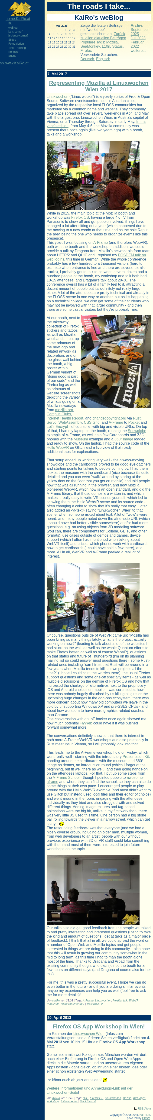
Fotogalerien (16, 43)
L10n (106, 46)
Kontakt (13, 51)
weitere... (138, 51)
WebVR (134, 1000)
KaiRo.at (145, 1115)
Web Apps (139, 1098)
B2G (85, 1098)
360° (118, 439)
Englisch (103, 59)
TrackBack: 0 (95, 1003)
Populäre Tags (92, 42)
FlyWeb (86, 723)
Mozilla (112, 42)
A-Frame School (66, 778)
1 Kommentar (69, 1101)
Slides (12, 39)
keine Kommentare (72, 1003)
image (128, 439)
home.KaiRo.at (18, 19)
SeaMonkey (90, 46)
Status (117, 46)
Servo (51, 422)
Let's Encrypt (57, 427)
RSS (141, 1108)
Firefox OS (80, 217)
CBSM (146, 1118)
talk (125, 1000)
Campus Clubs (59, 414)
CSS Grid (92, 422)
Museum (81, 439)
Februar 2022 (137, 44)
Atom (147, 1108)
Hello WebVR (58, 447)
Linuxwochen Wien (88, 1034)
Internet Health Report (65, 418)
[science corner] (18, 35)
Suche (12, 55)
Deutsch (87, 59)
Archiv (136, 25)
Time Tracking (17, 48)
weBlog (12, 27)
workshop (53, 1003)
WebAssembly (70, 422)
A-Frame (100, 242)
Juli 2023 (138, 38)
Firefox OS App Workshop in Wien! (99, 1026)
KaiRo (56, 1000)
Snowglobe (137, 431)
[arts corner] (15, 31)
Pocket (134, 422)
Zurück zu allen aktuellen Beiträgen (103, 36)
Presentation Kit (136, 757)
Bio (10, 23)
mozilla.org (64, 410)
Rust (137, 418)
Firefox (86, 51)
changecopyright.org (109, 418)
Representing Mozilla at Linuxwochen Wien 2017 (98, 86)
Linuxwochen (57, 97)
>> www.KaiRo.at (14, 63)
